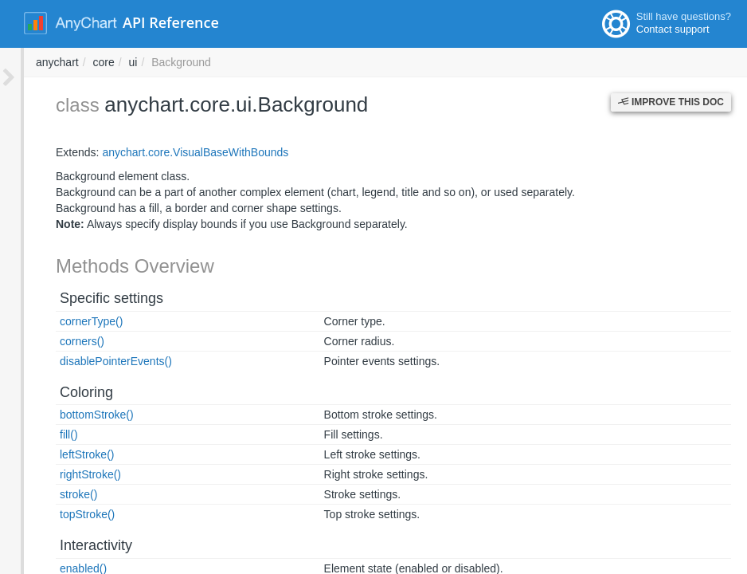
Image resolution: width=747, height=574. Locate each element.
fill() (45, 434)
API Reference (171, 22)
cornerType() (67, 321)
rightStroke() (66, 474)
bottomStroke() (73, 414)
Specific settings (87, 298)
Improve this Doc (671, 102)
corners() (58, 341)
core (318, 62)
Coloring (62, 392)
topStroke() (63, 514)
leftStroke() (63, 454)
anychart (272, 62)
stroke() (54, 494)
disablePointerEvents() (92, 361)
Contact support (673, 29)
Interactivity (72, 545)
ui (348, 62)
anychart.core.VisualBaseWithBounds (171, 152)
